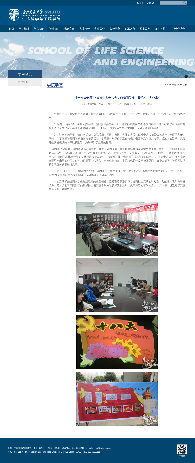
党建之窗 (69, 28)
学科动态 (54, 28)
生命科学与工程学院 (34, 15)
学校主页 (139, 2)
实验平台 (115, 28)
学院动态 (39, 28)
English (150, 2)
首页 (11, 28)
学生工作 (99, 28)
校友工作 (145, 28)
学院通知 (23, 82)
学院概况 (24, 28)
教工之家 (130, 28)
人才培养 (84, 28)
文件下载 (160, 28)
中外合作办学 (178, 28)
